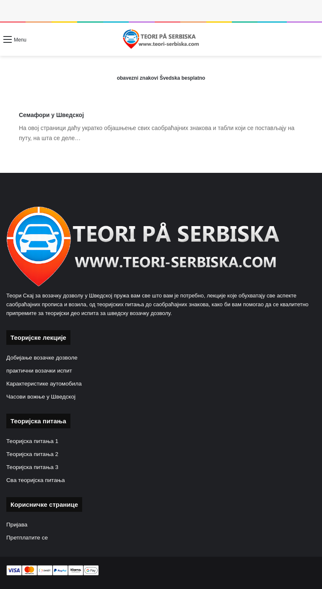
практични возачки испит (39, 370)
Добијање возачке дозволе (42, 357)
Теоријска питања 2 (32, 454)
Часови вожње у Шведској (40, 397)
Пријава (16, 524)
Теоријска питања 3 (32, 467)
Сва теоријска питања (35, 480)
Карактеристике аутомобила (44, 384)
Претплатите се (27, 537)
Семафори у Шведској (51, 115)
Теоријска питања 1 (32, 441)
